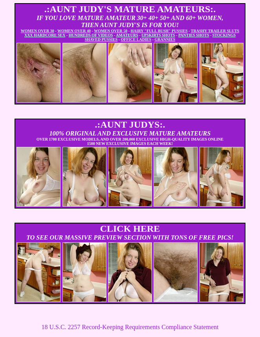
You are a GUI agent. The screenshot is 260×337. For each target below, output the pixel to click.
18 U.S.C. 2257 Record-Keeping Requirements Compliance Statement (129, 327)
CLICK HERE (130, 228)
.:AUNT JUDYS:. (130, 124)
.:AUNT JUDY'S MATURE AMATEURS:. (130, 9)
